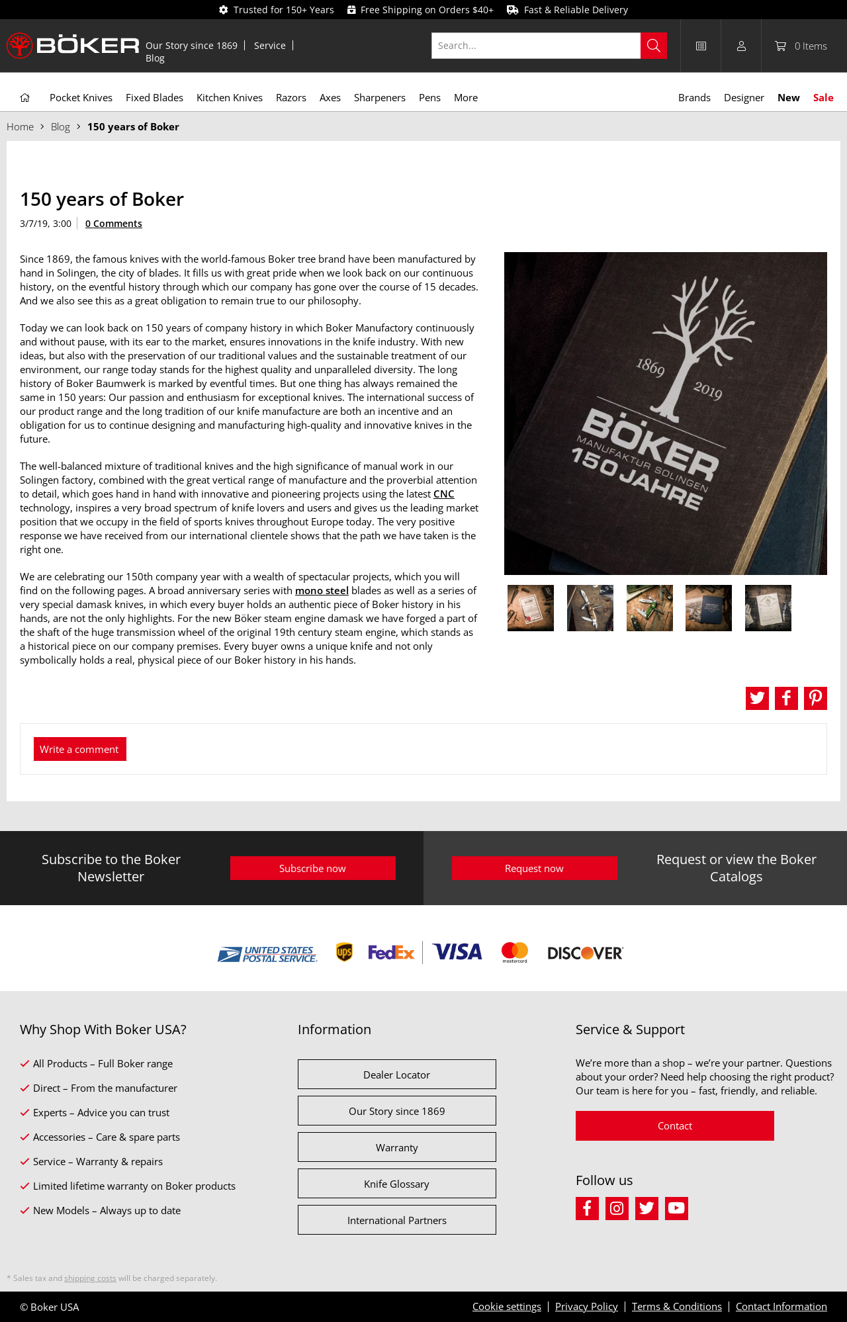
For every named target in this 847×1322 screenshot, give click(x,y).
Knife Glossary (396, 1183)
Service (270, 45)
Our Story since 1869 (192, 45)
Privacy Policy (586, 1306)
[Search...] (549, 45)
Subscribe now (312, 868)
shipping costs (90, 1278)
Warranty (397, 1147)
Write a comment (79, 749)
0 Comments (113, 223)
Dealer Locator (396, 1074)
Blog (155, 58)
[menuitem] (192, 45)
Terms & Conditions (677, 1306)
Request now (534, 868)
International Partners (397, 1220)
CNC (444, 493)
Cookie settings (506, 1306)
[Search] (654, 45)
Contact (675, 1125)
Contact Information (781, 1306)
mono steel (322, 590)
